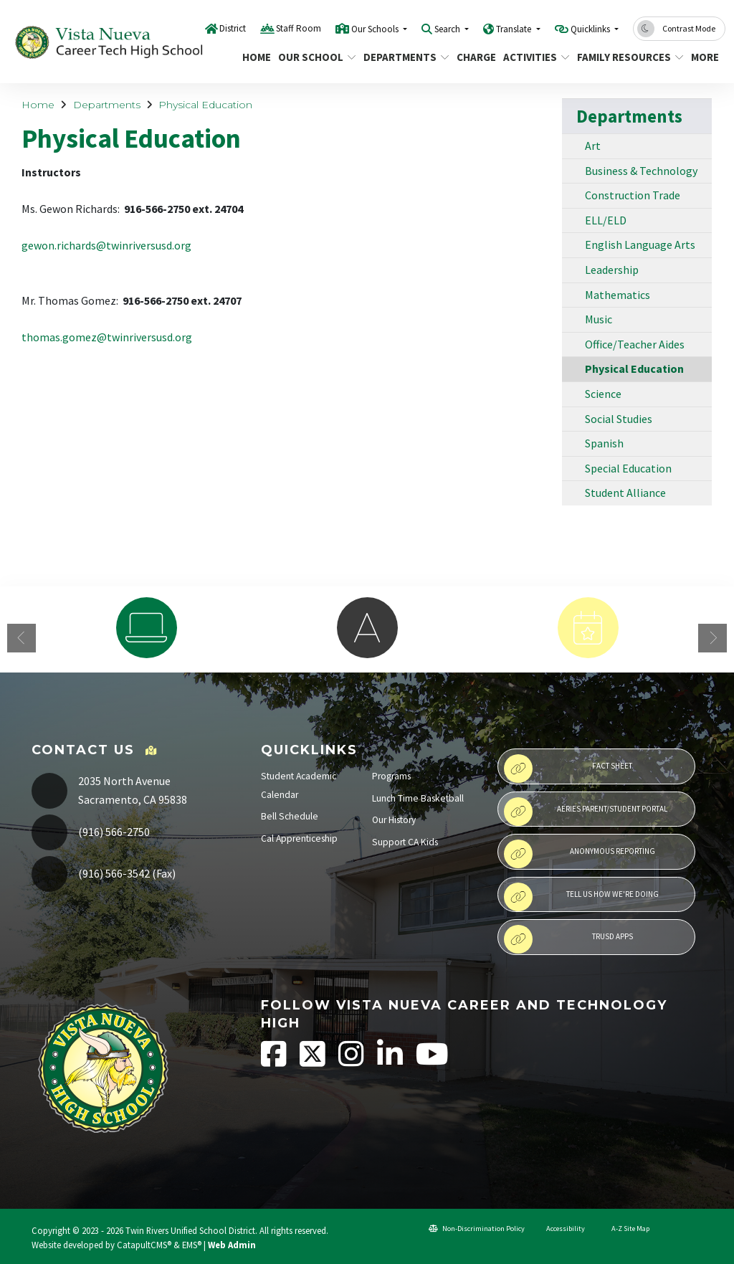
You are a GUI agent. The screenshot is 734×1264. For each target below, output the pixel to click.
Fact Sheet (568, 768)
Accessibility (560, 1228)
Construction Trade (632, 195)
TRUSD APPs (568, 939)
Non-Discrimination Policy (477, 1228)
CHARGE (474, 57)
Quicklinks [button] (591, 29)
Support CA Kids (405, 842)
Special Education (628, 468)
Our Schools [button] (376, 29)
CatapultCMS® (144, 1244)
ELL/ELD (605, 220)
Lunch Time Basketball (418, 798)
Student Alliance (625, 492)
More (706, 57)
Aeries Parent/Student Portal (585, 811)
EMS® (191, 1244)
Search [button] (448, 29)
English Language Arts (640, 244)
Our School (313, 57)
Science (603, 393)
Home (254, 57)
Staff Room (298, 28)
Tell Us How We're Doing (581, 897)
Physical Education (205, 104)
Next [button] (712, 638)
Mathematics (617, 295)
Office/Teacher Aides (635, 344)
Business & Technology (641, 170)
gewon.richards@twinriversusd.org (106, 245)
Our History (394, 820)
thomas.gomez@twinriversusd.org (107, 337)
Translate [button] (514, 29)
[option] (146, 627)
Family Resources (624, 57)
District (232, 28)
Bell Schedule (289, 816)
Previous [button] (21, 638)
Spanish (604, 443)
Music (598, 319)
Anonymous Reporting (579, 854)
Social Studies (618, 419)
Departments (401, 57)
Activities (533, 57)
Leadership (612, 269)
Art (593, 145)
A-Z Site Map (624, 1228)
